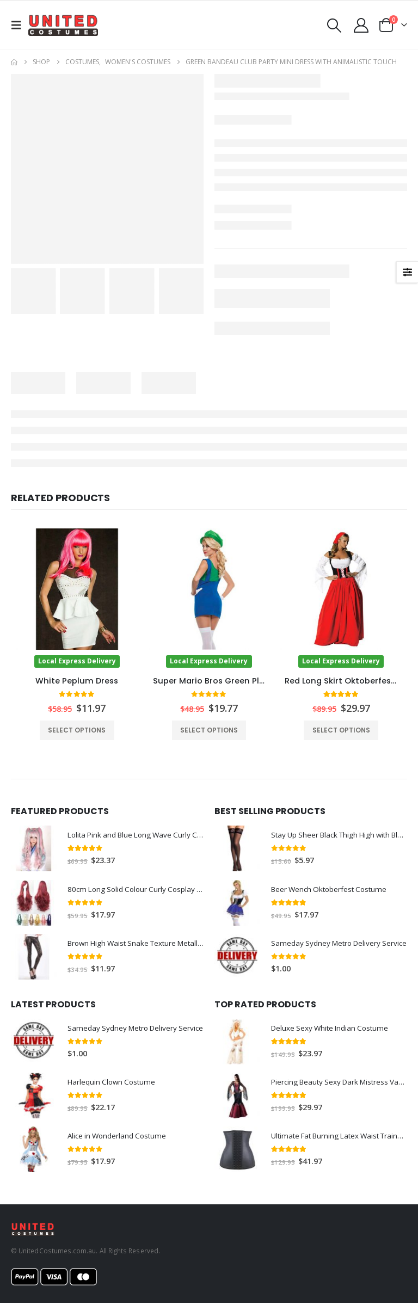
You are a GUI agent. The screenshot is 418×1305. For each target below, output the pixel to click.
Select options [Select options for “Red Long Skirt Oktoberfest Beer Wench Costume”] (341, 730)
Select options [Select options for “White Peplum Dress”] (77, 730)
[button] (19, 25)
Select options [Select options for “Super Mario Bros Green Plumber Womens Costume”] (209, 730)
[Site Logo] (63, 25)
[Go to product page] (77, 597)
